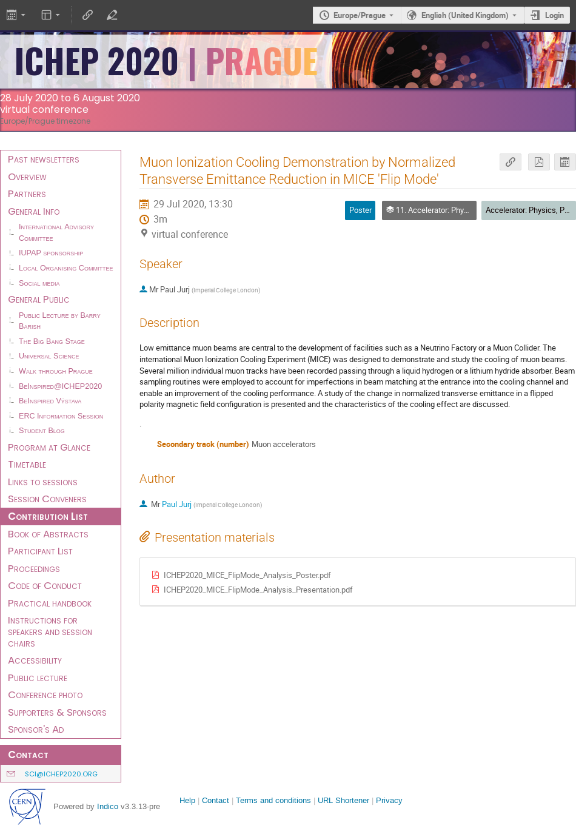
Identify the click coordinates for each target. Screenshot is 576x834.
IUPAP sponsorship (51, 253)
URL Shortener (343, 800)
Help (187, 800)
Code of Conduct (45, 585)
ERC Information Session (61, 416)
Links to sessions (43, 481)
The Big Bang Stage (52, 341)
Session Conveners (47, 498)
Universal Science (49, 356)
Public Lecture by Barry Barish (60, 321)
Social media (39, 283)
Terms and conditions (273, 800)
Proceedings (34, 568)
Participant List (40, 550)
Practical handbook (50, 603)
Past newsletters (43, 159)
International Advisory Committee (56, 233)
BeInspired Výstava (50, 401)
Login (554, 15)
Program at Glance (49, 447)
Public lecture (37, 677)
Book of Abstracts (48, 533)
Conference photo (45, 694)
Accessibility (35, 660)
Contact (215, 800)
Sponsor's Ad (36, 729)
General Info (33, 211)
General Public (39, 299)
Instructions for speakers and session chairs (50, 631)
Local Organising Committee (66, 268)
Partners (27, 193)
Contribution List (48, 516)
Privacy (389, 800)
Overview (27, 176)
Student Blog (42, 430)
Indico (107, 806)
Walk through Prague (56, 371)
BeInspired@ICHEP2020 (60, 386)
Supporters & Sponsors (57, 712)
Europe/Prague (359, 15)
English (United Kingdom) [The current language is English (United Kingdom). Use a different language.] (465, 15)
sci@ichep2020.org (61, 774)
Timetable (27, 464)
